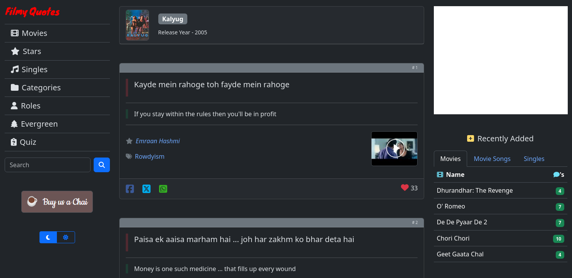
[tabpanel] (501, 214)
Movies (29, 33)
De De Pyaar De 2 (462, 222)
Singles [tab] (534, 158)
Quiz (23, 142)
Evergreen (34, 124)
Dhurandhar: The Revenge (475, 190)
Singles (29, 69)
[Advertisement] (501, 60)
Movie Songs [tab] (492, 158)
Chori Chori (453, 238)
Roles (26, 105)
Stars (26, 51)
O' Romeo (451, 206)
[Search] (48, 165)
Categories (36, 87)
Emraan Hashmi (158, 141)
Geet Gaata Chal (460, 254)
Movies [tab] (450, 158)
